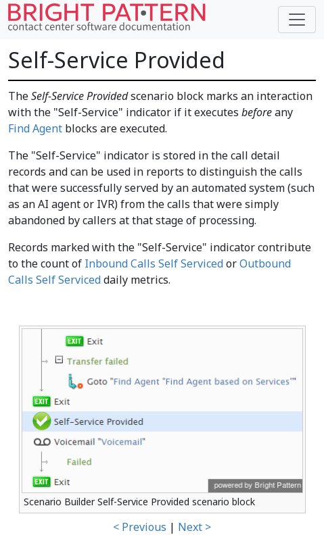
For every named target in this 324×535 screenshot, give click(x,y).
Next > (194, 526)
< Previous (139, 526)
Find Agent (35, 128)
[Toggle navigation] (297, 19)
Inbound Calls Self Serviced (154, 263)
